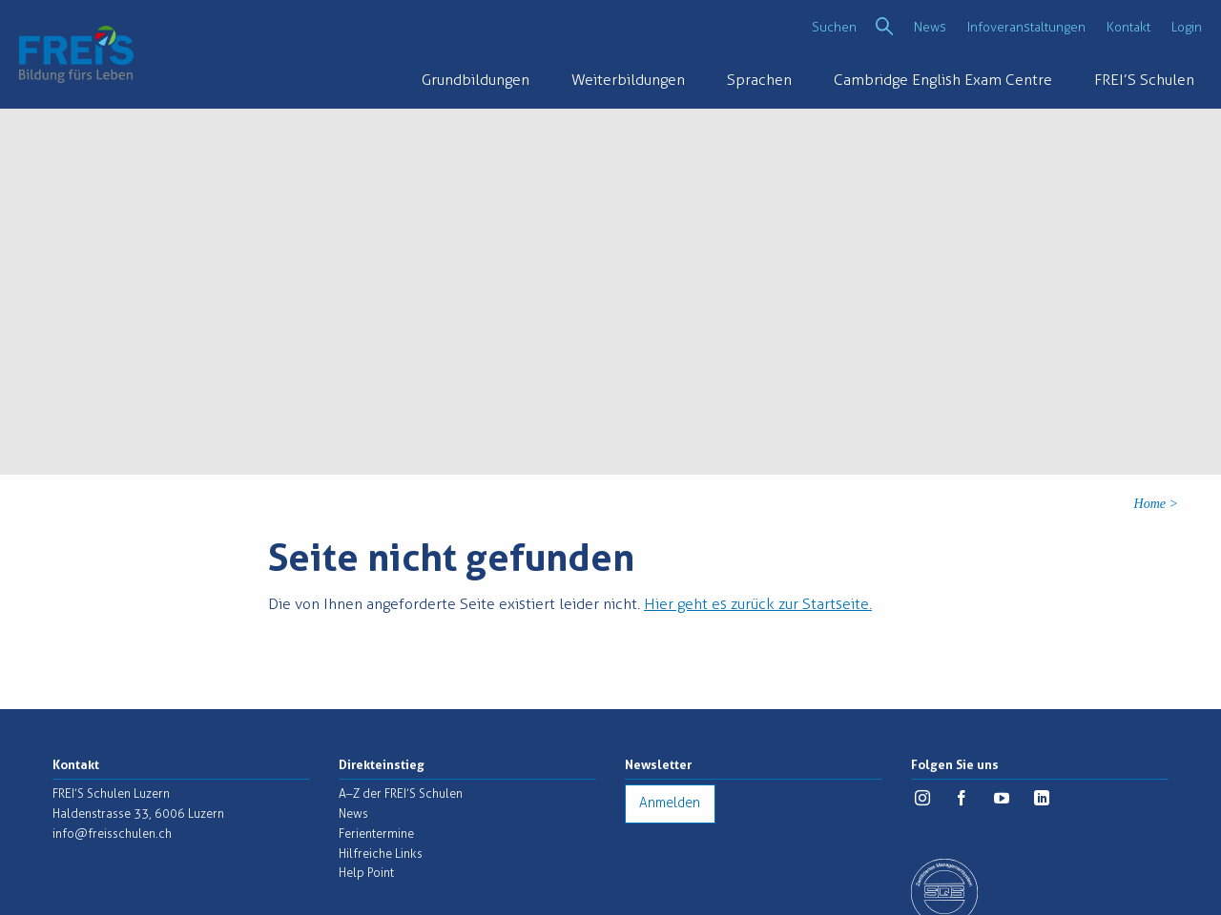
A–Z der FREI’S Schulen (401, 793)
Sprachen (759, 80)
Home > (1156, 504)
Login (1186, 26)
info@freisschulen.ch (112, 833)
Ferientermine (376, 833)
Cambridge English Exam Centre (943, 80)
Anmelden (669, 803)
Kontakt (1128, 26)
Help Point (366, 872)
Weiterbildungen (628, 80)
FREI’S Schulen (1144, 80)
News (930, 26)
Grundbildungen (475, 80)
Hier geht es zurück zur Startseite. (758, 604)
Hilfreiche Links (381, 853)
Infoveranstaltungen (1026, 26)
